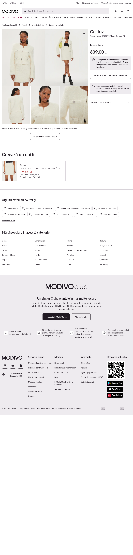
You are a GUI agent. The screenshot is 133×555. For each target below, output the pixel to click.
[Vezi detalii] (128, 102)
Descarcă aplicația (90, 3)
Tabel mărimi (86, 430)
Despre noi (59, 430)
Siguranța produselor (90, 439)
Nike (69, 331)
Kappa (5, 326)
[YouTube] (13, 432)
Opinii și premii (87, 448)
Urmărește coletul (36, 444)
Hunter (37, 321)
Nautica (70, 321)
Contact (31, 463)
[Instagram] (5, 432)
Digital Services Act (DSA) (92, 444)
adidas (37, 317)
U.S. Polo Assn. (41, 326)
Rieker (37, 331)
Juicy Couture (106, 312)
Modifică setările (37, 475)
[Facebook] (21, 432)
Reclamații (32, 453)
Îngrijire (84, 434)
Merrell (103, 321)
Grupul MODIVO (61, 439)
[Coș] (128, 11)
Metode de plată (35, 448)
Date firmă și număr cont (65, 434)
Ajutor (128, 3)
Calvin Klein (39, 307)
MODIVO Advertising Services (63, 449)
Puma (69, 307)
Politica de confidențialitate (56, 475)
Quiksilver (104, 326)
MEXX (4, 317)
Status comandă (35, 439)
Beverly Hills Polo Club (77, 317)
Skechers (6, 331)
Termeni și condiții (62, 456)
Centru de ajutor (35, 458)
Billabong (104, 331)
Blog (78, 3)
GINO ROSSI (72, 326)
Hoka (4, 312)
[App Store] (115, 456)
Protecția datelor (75, 475)
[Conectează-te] (116, 11)
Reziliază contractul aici (38, 434)
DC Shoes (104, 317)
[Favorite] (122, 11)
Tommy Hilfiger (8, 321)
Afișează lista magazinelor (112, 3)
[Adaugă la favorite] (84, 33)
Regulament (24, 475)
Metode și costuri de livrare (40, 430)
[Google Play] (115, 450)
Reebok (70, 312)
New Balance (40, 312)
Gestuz (97, 31)
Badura (103, 307)
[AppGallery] (115, 462)
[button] (23, 57)
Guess (4, 307)
